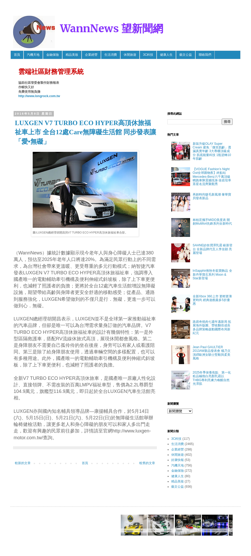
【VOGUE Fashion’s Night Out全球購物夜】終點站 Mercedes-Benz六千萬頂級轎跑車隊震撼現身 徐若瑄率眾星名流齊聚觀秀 (212, 176)
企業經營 (91, 55)
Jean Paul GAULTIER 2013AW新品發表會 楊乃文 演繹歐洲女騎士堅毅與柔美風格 (212, 352)
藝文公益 (185, 55)
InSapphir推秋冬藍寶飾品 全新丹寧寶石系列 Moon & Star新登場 (212, 274)
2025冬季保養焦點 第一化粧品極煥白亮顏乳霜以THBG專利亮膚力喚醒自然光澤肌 (212, 378)
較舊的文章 (147, 463)
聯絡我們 (205, 55)
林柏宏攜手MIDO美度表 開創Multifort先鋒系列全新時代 (212, 221)
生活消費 (110, 55)
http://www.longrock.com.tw (39, 96)
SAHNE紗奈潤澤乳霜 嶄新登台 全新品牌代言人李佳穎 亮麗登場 (213, 249)
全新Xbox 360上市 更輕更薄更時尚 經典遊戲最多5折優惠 (212, 300)
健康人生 (166, 55)
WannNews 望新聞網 (111, 28)
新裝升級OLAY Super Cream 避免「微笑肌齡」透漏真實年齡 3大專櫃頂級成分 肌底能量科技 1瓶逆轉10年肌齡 (212, 151)
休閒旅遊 (130, 55)
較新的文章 (23, 463)
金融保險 (52, 55)
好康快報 (177, 460)
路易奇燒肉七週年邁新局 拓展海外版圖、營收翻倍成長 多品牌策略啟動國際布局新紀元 (212, 327)
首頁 (17, 55)
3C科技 (148, 55)
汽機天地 (33, 55)
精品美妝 (72, 55)
